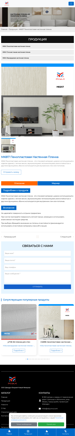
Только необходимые (24, 424)
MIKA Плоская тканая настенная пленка (16, 52)
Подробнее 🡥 (19, 350)
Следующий (65, 237)
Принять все (51, 424)
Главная (4, 29)
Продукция (13, 29)
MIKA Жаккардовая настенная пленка (16, 58)
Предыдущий (10, 237)
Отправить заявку (11, 172)
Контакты (65, 432)
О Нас (47, 432)
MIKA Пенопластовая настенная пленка (16, 46)
